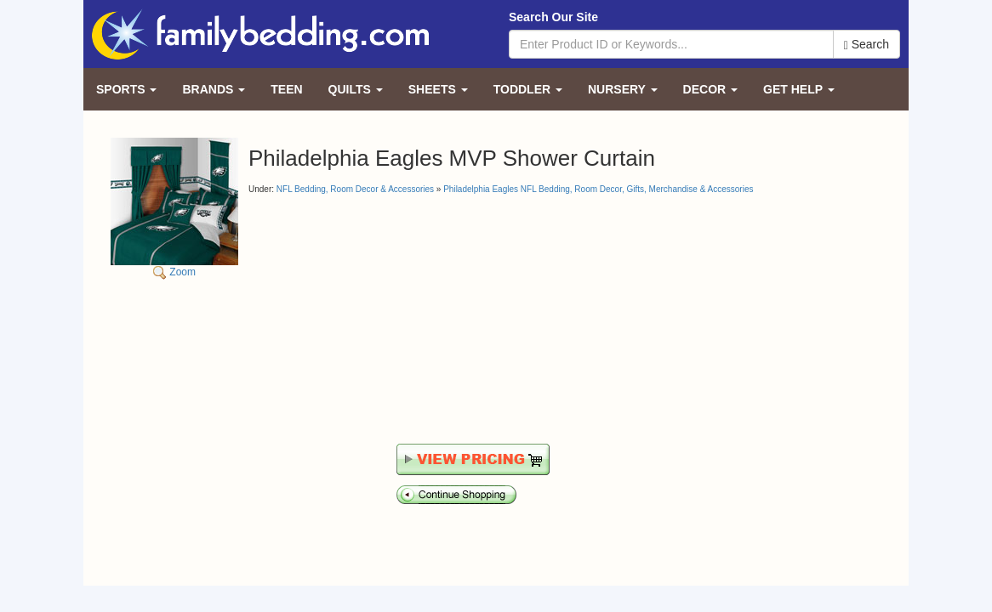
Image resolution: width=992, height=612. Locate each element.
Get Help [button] (799, 89)
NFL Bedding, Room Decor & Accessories (355, 189)
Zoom (174, 208)
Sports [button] (126, 89)
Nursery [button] (623, 89)
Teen (286, 89)
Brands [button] (213, 89)
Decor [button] (710, 89)
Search (866, 44)
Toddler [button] (527, 89)
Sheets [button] (438, 89)
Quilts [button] (355, 89)
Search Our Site (553, 17)
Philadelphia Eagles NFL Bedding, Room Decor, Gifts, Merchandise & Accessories (598, 189)
